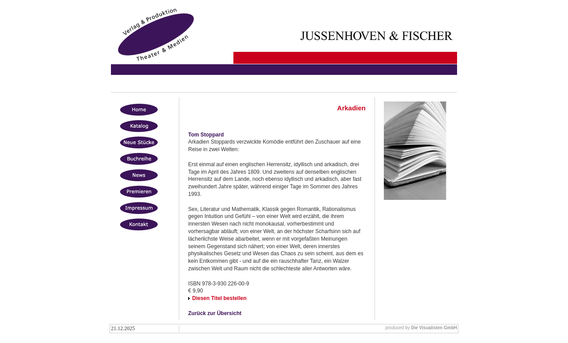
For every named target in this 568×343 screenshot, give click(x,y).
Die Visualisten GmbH (434, 327)
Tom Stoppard (206, 135)
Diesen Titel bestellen (219, 298)
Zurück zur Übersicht (214, 313)
